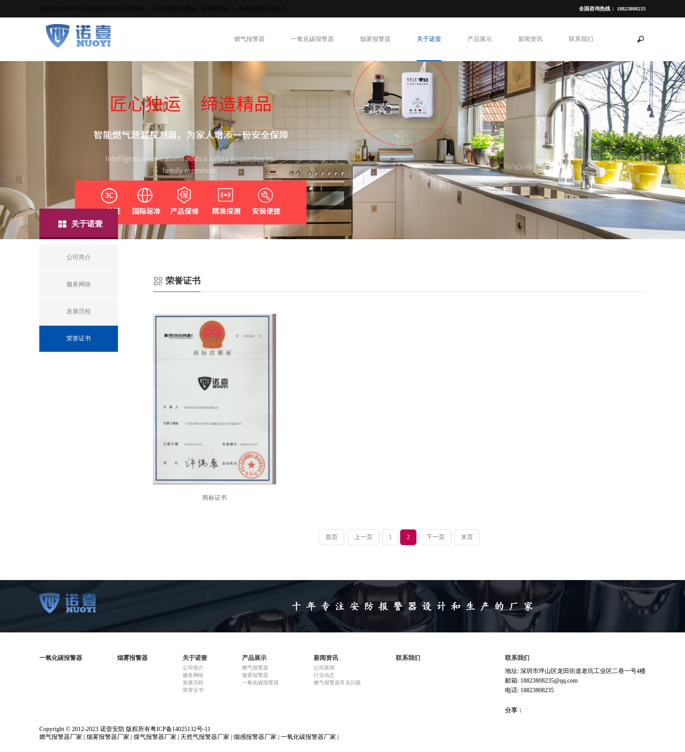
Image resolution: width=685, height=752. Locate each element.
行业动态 (324, 675)
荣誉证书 (193, 690)
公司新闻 (324, 668)
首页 (331, 537)
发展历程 (193, 683)
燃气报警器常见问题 (337, 683)
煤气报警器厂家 (155, 737)
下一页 (435, 537)
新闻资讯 (530, 39)
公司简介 (193, 668)
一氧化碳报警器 (312, 39)
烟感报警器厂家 (255, 737)
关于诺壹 (429, 39)
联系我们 (581, 39)
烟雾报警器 (375, 39)
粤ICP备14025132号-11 (180, 729)
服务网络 (193, 675)
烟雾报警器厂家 (107, 737)
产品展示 (479, 39)
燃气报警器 (249, 39)
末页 (467, 537)
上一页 (363, 537)
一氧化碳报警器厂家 (308, 737)
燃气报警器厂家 (60, 737)
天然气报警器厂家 (204, 737)
